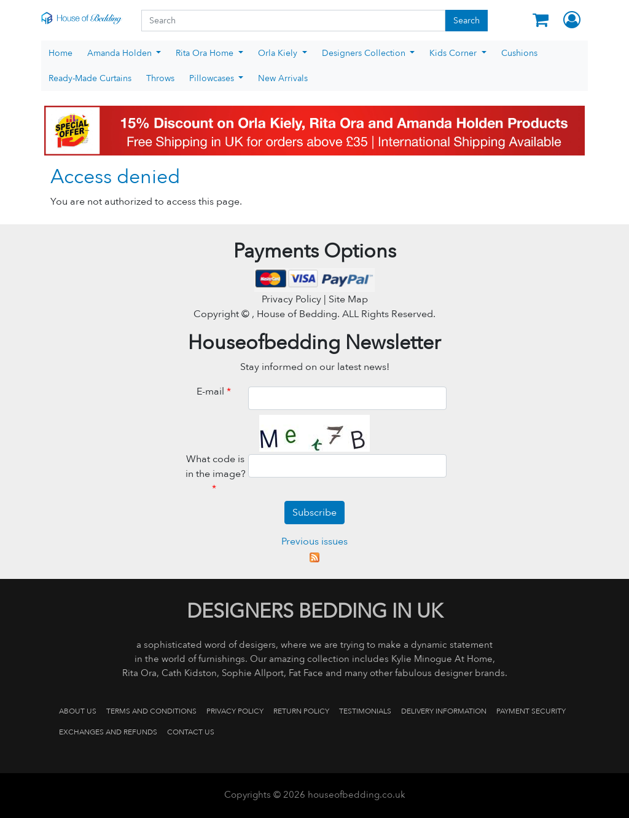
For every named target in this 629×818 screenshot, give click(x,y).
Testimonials (365, 711)
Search (466, 20)
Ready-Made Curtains (90, 78)
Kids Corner (454, 53)
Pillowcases (212, 78)
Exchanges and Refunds (108, 732)
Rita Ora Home (206, 53)
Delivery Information (443, 711)
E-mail (215, 391)
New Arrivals (283, 78)
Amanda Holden (120, 53)
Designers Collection (365, 53)
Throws (160, 78)
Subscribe (314, 512)
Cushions (519, 53)
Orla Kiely (279, 53)
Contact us (190, 732)
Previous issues (314, 541)
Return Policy (301, 711)
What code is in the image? (216, 473)
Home (60, 53)
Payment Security (531, 711)
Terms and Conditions (151, 711)
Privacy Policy (235, 711)
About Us (77, 711)
